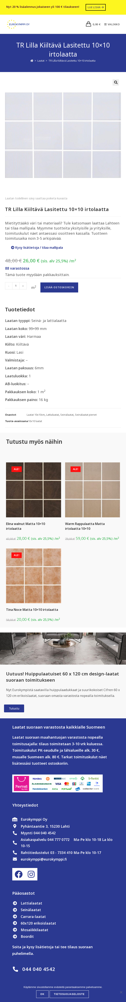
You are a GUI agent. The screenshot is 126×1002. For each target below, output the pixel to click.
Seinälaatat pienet (86, 414)
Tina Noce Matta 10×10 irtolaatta (32, 609)
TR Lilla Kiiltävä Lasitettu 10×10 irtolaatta (71, 60)
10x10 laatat (35, 421)
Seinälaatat (67, 414)
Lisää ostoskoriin (59, 287)
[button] (116, 82)
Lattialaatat (52, 414)
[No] (121, 992)
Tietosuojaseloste (69, 994)
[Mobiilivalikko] (110, 24)
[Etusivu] (31, 60)
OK (42, 994)
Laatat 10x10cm (36, 414)
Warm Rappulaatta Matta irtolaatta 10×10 (85, 526)
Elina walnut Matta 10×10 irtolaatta (25, 526)
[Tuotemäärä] (15, 285)
